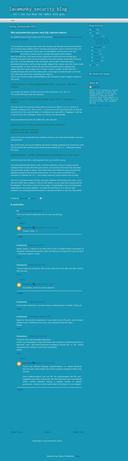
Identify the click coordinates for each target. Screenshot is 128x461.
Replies (22, 223)
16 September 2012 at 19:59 (31, 211)
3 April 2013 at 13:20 (36, 245)
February (98, 57)
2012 (94, 30)
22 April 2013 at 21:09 (44, 284)
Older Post (78, 432)
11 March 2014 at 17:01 (45, 363)
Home (13, 20)
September (98, 47)
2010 (94, 65)
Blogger (78, 456)
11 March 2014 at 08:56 (37, 336)
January (97, 61)
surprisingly (15, 54)
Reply (19, 218)
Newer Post (16, 432)
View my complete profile (100, 105)
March (96, 54)
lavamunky (27, 227)
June (96, 50)
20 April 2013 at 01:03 (36, 265)
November (98, 36)
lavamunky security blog (38, 9)
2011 (94, 33)
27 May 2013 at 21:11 (36, 302)
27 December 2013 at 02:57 (39, 316)
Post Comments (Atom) (52, 441)
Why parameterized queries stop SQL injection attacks (102, 41)
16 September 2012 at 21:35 (47, 227)
